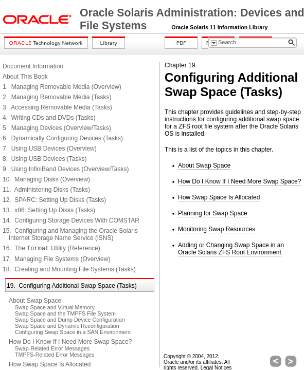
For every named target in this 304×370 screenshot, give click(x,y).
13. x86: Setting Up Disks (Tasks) (49, 210)
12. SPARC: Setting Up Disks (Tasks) (54, 199)
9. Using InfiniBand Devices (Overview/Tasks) (66, 169)
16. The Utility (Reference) (51, 248)
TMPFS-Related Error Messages (55, 354)
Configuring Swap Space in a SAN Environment (73, 332)
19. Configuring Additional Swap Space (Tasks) (72, 285)
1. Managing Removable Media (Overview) (62, 86)
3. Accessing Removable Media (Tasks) (57, 107)
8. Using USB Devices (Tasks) (44, 158)
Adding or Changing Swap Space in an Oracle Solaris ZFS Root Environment (231, 249)
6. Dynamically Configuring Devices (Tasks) (63, 138)
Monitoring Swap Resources (216, 229)
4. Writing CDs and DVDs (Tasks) (49, 117)
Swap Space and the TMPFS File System (65, 313)
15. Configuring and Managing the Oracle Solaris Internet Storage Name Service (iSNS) (70, 234)
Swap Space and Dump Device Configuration (70, 320)
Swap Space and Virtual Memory (55, 307)
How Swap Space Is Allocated (50, 364)
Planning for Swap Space (212, 213)
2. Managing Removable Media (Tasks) (57, 97)
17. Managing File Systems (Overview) (56, 259)
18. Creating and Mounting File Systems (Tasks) (69, 269)
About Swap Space (35, 300)
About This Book (25, 76)
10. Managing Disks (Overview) (46, 179)
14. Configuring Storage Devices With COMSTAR (71, 220)
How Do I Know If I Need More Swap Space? (70, 341)
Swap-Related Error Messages (52, 348)
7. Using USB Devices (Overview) (50, 148)
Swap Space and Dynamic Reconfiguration (67, 326)
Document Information (33, 66)
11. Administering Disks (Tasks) (46, 189)
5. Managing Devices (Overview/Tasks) (57, 128)
